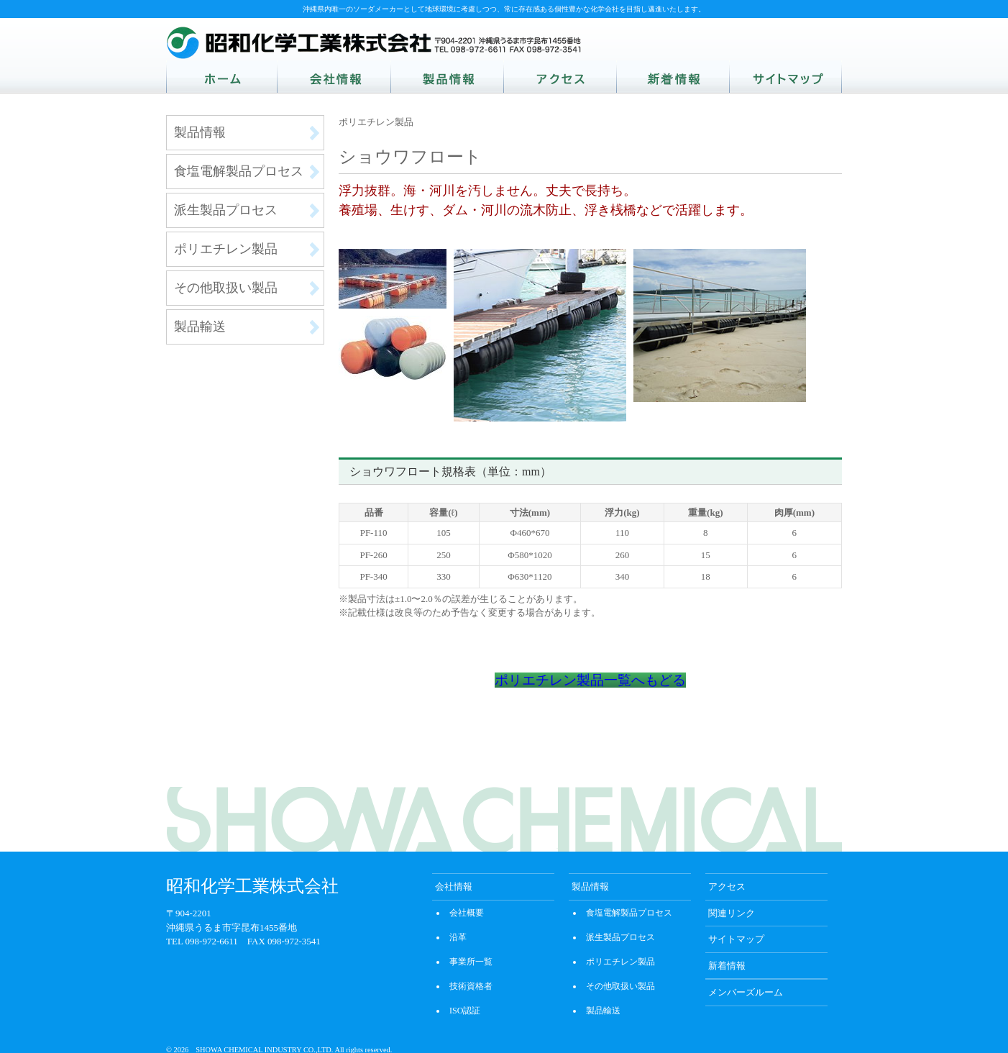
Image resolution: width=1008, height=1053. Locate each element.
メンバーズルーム (745, 968)
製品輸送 (200, 326)
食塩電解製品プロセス (238, 171)
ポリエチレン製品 (226, 249)
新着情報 (727, 941)
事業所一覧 (470, 937)
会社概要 (466, 888)
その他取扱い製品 (226, 288)
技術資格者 (470, 962)
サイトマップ (736, 915)
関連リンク (731, 888)
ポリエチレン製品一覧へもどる (590, 668)
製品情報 (200, 132)
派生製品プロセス (226, 210)
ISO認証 (464, 986)
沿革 (458, 913)
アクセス (727, 862)
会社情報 (453, 862)
